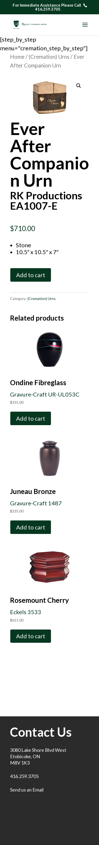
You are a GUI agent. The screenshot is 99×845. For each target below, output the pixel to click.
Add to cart (30, 274)
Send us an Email (27, 790)
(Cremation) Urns (49, 56)
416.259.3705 (24, 776)
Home (17, 56)
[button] (78, 86)
